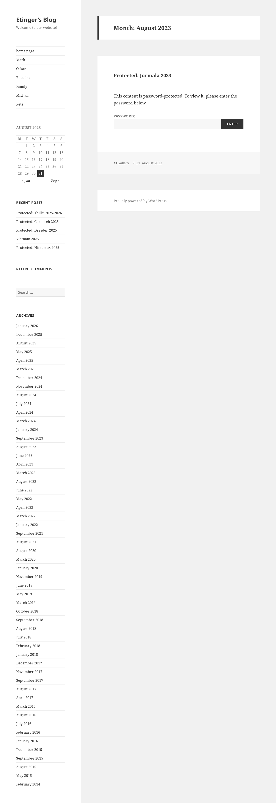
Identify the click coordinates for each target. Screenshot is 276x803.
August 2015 (26, 767)
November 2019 (29, 576)
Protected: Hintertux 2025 (37, 247)
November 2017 (29, 671)
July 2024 (23, 403)
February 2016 (28, 732)
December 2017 (29, 663)
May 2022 (24, 498)
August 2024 (26, 395)
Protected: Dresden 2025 (36, 230)
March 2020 (26, 559)
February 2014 (28, 784)
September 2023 (29, 438)
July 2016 (23, 723)
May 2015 (24, 775)
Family (21, 86)
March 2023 (26, 472)
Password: (178, 121)
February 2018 (28, 645)
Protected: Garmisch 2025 (37, 221)
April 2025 (24, 360)
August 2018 (26, 628)
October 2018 (27, 611)
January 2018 (27, 654)
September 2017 (29, 680)
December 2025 (29, 334)
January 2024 (27, 429)
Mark (20, 60)
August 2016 (26, 715)
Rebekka (23, 77)
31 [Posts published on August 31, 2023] (40, 173)
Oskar (21, 68)
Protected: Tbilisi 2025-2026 (39, 213)
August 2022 (26, 481)
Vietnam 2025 (27, 239)
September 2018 (29, 619)
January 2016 (27, 741)
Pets (19, 104)
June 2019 (24, 585)
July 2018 (23, 637)
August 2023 (26, 447)
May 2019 (24, 594)
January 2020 (27, 568)
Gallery (123, 163)
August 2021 (26, 542)
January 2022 (27, 524)
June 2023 (24, 455)
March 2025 (26, 369)
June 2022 (24, 490)
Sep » (55, 180)
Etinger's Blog (36, 20)
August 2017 (26, 689)
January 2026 (27, 325)
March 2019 (26, 602)
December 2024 (29, 377)
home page (25, 51)
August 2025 (26, 343)
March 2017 (26, 706)
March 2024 (26, 421)
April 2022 (24, 507)
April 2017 (24, 697)
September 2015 (29, 758)
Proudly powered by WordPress (140, 200)
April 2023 (24, 464)
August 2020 (26, 550)
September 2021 (29, 533)
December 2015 (29, 749)
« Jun (26, 180)
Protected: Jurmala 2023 (142, 75)
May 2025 (24, 351)
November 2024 (29, 386)
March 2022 (26, 516)
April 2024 (24, 412)
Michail (22, 95)
